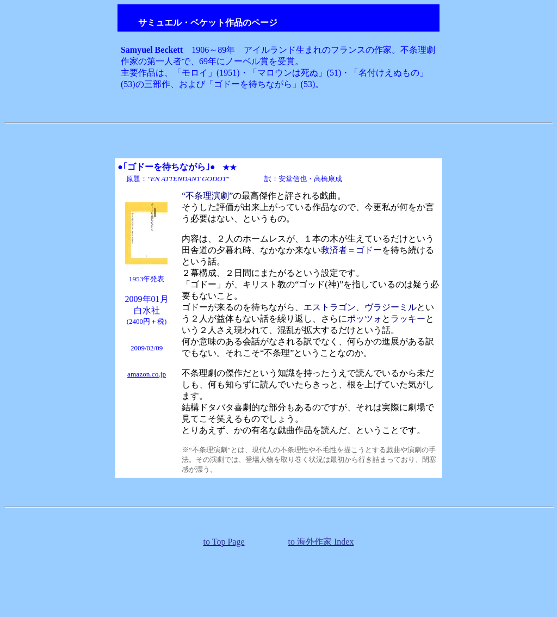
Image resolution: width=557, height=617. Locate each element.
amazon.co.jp (146, 374)
